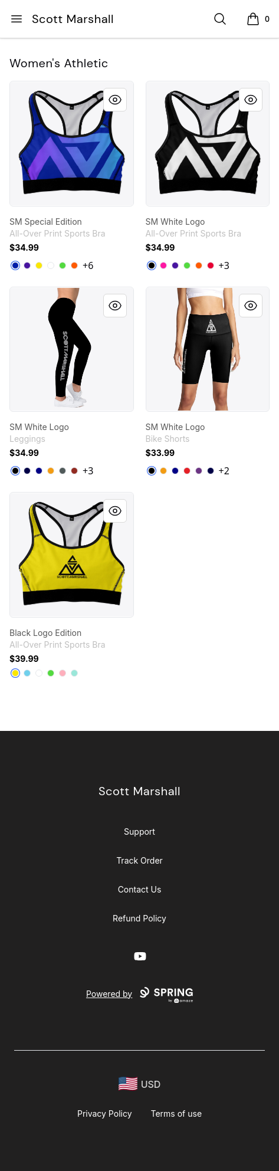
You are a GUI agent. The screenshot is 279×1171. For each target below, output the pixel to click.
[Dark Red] (74, 470)
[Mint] (74, 673)
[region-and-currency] (140, 1084)
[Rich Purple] (27, 265)
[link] (71, 143)
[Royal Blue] (15, 265)
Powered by (139, 995)
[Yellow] (38, 265)
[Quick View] (115, 99)
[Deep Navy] (38, 470)
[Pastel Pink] (62, 673)
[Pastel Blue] (27, 673)
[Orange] (74, 265)
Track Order (139, 860)
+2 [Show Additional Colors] (224, 470)
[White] (50, 265)
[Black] (151, 265)
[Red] (210, 265)
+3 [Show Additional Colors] (224, 265)
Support (139, 831)
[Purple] (198, 470)
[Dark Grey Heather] (62, 470)
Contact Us (140, 889)
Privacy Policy (104, 1113)
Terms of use (176, 1113)
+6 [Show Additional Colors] (88, 265)
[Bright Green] (62, 265)
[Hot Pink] (163, 265)
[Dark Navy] (27, 470)
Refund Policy (139, 918)
